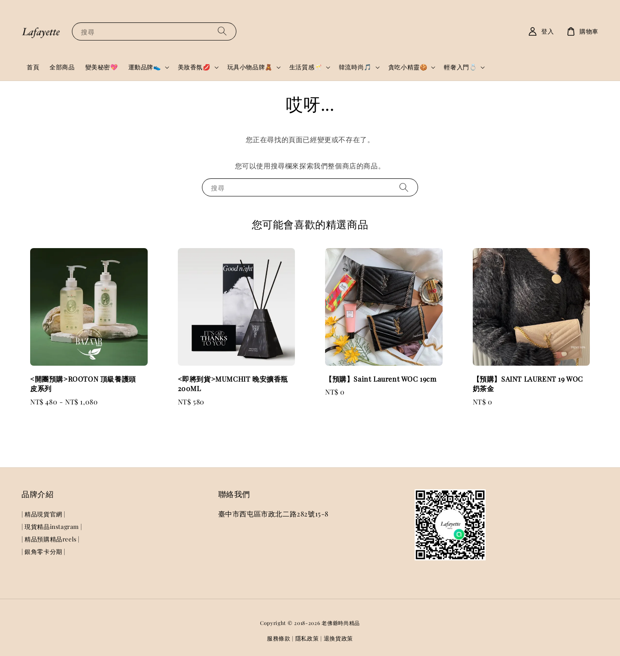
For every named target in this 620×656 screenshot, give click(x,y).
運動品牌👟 (144, 67)
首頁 (33, 67)
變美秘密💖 (101, 67)
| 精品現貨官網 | (43, 514)
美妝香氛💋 (194, 67)
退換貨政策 (338, 638)
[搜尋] (222, 31)
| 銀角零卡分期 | (43, 551)
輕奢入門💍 (460, 67)
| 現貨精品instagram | (52, 526)
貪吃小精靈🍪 (408, 67)
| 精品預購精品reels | (51, 539)
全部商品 (62, 67)
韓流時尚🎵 (355, 67)
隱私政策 (307, 638)
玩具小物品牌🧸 (250, 67)
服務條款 (279, 638)
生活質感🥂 (305, 67)
